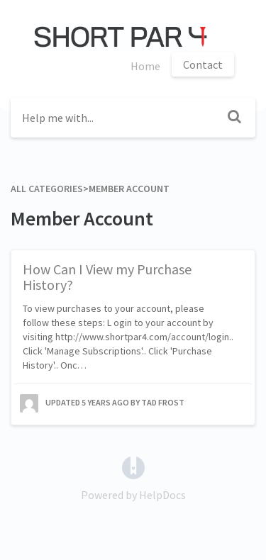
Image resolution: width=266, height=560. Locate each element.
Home (145, 66)
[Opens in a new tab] (133, 466)
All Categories (47, 188)
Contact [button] (203, 64)
